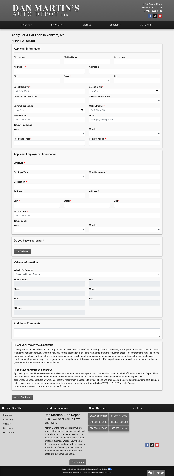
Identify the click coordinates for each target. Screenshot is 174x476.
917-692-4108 (154, 10)
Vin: (91, 298)
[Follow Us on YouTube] (160, 16)
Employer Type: (21, 172)
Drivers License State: (99, 96)
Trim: (16, 298)
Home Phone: (20, 115)
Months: (93, 129)
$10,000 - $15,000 (98, 422)
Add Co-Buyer (22, 251)
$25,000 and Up (119, 428)
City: (16, 76)
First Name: (19, 57)
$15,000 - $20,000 (119, 422)
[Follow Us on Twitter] (155, 16)
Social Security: (21, 87)
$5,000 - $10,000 (119, 415)
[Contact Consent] (15, 370)
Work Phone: (20, 211)
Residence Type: (22, 139)
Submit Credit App (22, 397)
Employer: (19, 163)
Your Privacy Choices (103, 469)
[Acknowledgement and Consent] (15, 345)
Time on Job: (20, 221)
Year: (91, 279)
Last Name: (119, 57)
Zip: (116, 76)
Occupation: (20, 182)
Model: (92, 289)
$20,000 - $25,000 (98, 428)
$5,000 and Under (98, 415)
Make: (17, 289)
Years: (17, 129)
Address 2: (94, 67)
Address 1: (19, 67)
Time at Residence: (23, 125)
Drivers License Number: (26, 96)
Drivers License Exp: (23, 106)
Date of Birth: (95, 87)
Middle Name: (70, 57)
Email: (92, 115)
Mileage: (18, 308)
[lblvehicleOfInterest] (87, 274)
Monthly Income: (97, 172)
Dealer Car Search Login (69, 469)
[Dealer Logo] (46, 10)
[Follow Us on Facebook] (150, 16)
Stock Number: (21, 279)
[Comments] (87, 332)
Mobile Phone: (96, 106)
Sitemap (90, 469)
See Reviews (78, 462)
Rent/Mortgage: (96, 139)
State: (67, 76)
